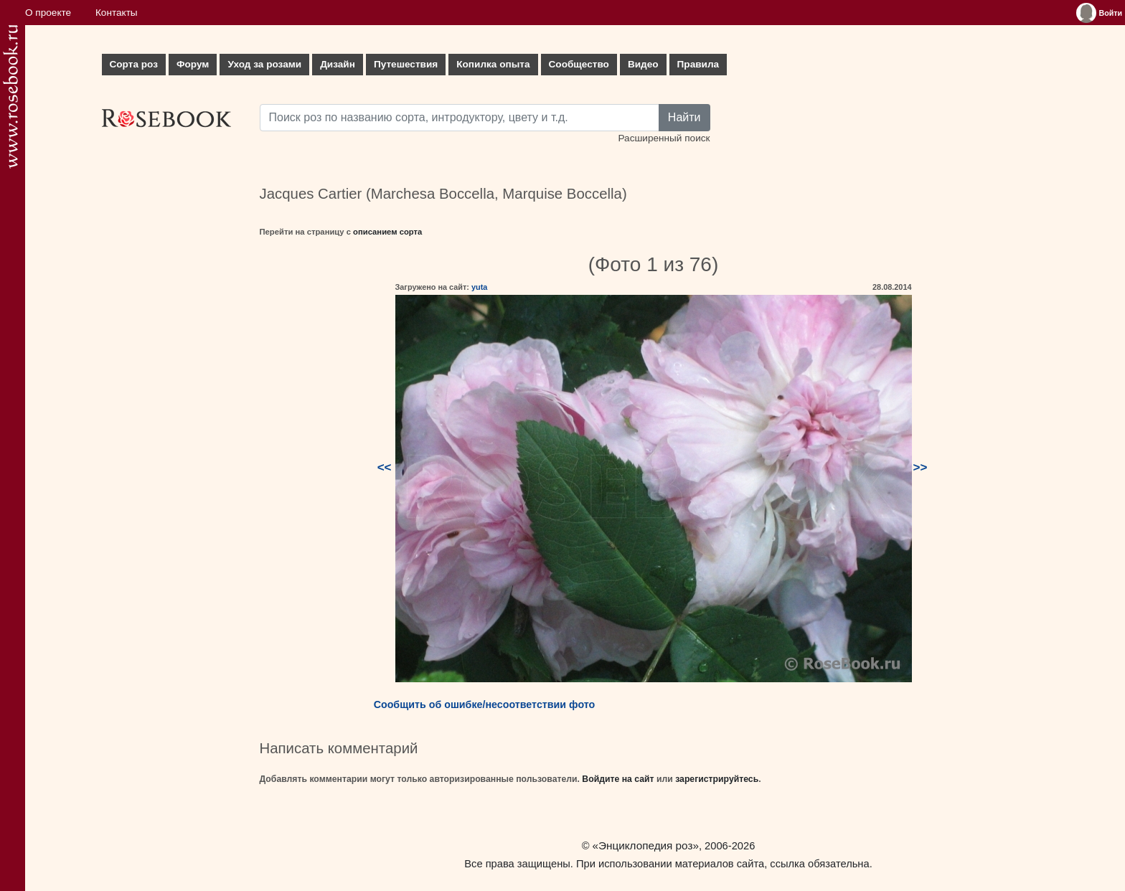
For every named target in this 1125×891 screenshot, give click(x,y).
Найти (684, 117)
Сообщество (579, 64)
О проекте (48, 12)
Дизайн (337, 64)
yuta (479, 287)
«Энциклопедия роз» (646, 845)
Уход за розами (264, 64)
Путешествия (406, 64)
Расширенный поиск (664, 138)
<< (384, 467)
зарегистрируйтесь (716, 779)
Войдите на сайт (618, 779)
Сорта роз (134, 64)
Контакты (116, 12)
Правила (698, 64)
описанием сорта (387, 231)
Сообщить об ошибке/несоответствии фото (485, 704)
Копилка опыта (492, 64)
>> (920, 467)
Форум (192, 64)
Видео (643, 64)
